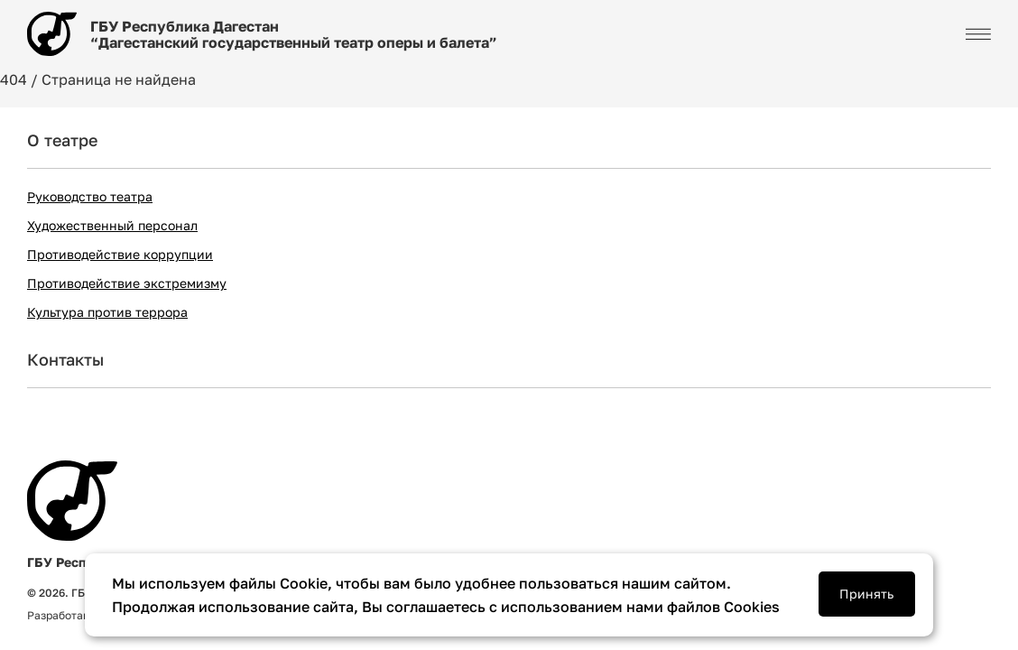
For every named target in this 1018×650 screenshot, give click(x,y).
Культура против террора (107, 312)
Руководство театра (90, 196)
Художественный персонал (112, 225)
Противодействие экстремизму (127, 283)
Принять (866, 593)
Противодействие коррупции (120, 254)
